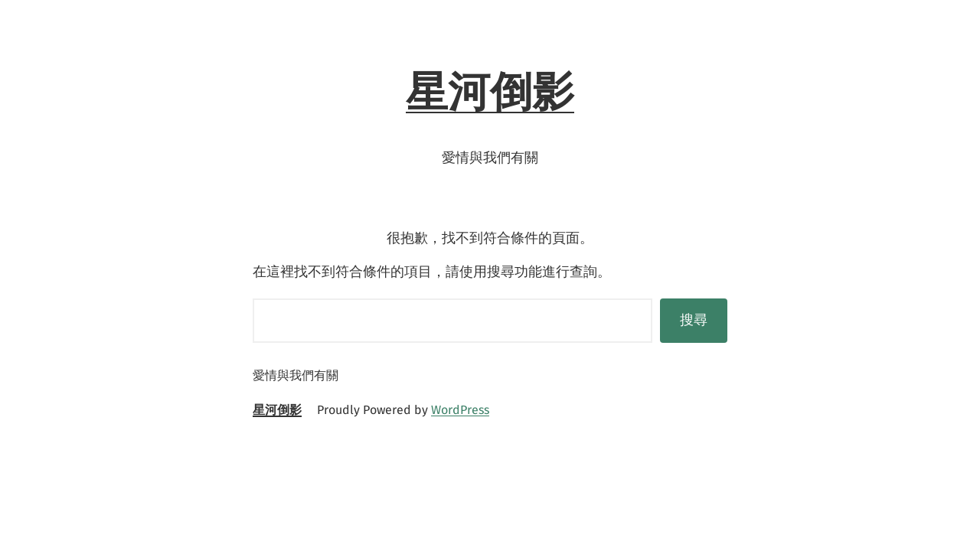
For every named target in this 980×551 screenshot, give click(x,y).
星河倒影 (490, 92)
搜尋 (693, 319)
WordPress (460, 410)
